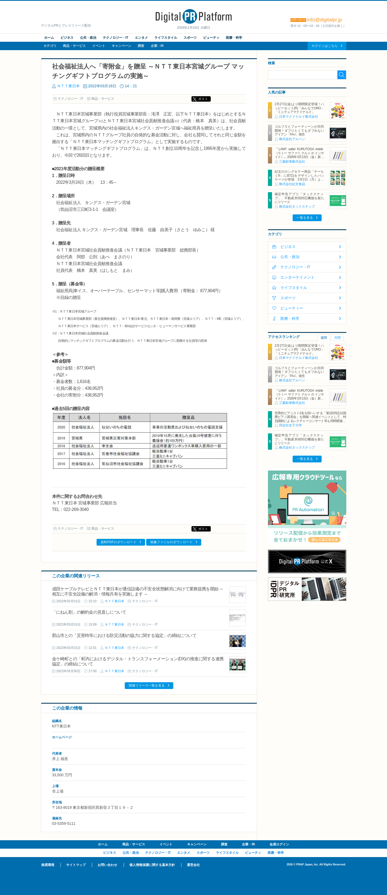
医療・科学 (234, 38)
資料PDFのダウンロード (118, 542)
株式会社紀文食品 (292, 184)
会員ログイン (279, 844)
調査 (141, 46)
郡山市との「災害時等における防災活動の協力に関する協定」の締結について (124, 635)
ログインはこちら (325, 46)
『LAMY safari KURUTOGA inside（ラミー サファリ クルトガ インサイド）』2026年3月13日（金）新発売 (299, 155)
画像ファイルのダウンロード (171, 542)
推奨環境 (47, 865)
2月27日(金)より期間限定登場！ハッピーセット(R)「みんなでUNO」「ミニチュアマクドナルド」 (299, 108)
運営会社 (193, 865)
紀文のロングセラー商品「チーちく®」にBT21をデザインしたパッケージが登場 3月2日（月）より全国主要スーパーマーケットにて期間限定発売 (299, 179)
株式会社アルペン (292, 139)
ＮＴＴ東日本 (68, 86)
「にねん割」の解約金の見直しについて (89, 612)
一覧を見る (305, 218)
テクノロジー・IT (116, 38)
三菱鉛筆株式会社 (292, 161)
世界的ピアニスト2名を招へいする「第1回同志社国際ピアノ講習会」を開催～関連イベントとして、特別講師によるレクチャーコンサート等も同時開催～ (310, 417)
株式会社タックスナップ (297, 206)
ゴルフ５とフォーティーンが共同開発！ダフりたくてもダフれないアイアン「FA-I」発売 (299, 130)
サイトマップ (76, 865)
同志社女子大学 (290, 425)
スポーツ (190, 38)
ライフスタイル (165, 38)
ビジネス (66, 38)
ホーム (49, 38)
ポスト (203, 99)
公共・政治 (88, 38)
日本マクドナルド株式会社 (298, 116)
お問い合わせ (107, 865)
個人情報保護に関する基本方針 (152, 865)
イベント (98, 46)
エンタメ (141, 38)
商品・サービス (74, 46)
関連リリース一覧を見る (147, 685)
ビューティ (211, 38)
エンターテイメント (297, 277)
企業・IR (157, 46)
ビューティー (291, 308)
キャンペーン (121, 46)
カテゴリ (49, 46)
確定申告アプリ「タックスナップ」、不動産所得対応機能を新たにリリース (299, 198)
